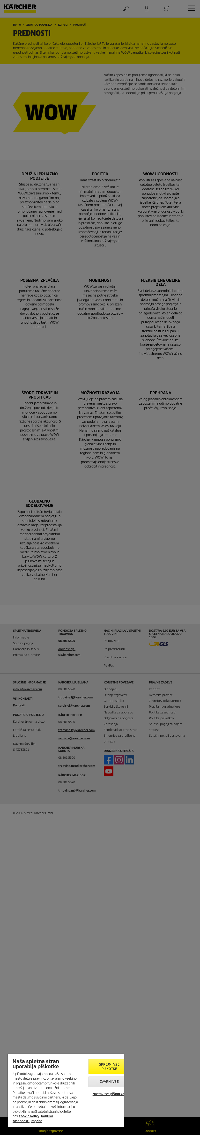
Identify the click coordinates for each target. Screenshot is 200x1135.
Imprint (36, 1121)
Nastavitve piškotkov (109, 1094)
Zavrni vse (109, 1082)
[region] (66, 1090)
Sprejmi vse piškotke (109, 1066)
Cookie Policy (29, 1116)
